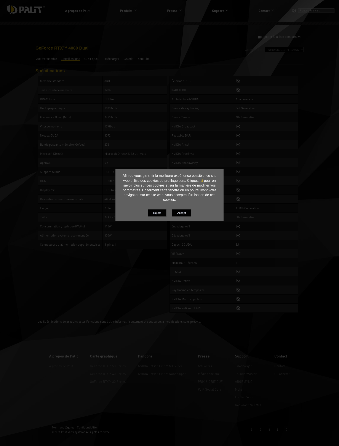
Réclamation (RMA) (248, 405)
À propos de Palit (61, 366)
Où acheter (282, 374)
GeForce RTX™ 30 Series (108, 381)
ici (201, 180)
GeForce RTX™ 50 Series (108, 366)
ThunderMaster (246, 374)
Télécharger (243, 366)
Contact (279, 366)
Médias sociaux (208, 374)
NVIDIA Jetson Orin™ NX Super (160, 366)
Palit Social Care (210, 389)
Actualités (205, 366)
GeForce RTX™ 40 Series (108, 374)
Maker (239, 389)
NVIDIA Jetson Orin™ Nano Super (162, 374)
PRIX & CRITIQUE (210, 381)
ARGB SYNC (244, 381)
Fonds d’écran (245, 397)
